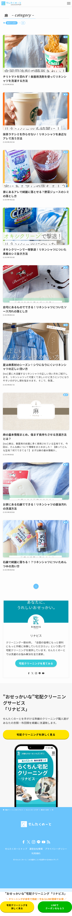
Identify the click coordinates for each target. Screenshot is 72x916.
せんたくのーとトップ (16, 848)
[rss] (48, 842)
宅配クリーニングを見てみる (36, 663)
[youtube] (43, 673)
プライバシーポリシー (56, 848)
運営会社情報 (36, 848)
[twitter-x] (32, 673)
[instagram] (36, 673)
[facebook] (28, 673)
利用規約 (36, 853)
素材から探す (11, 23)
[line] (39, 673)
